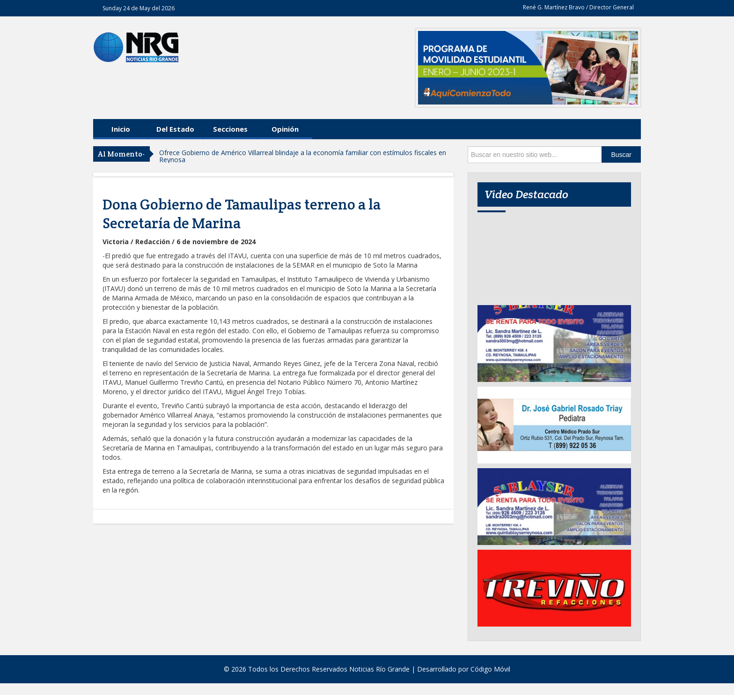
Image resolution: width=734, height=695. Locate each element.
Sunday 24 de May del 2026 (139, 8)
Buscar (621, 154)
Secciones (230, 129)
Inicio (120, 129)
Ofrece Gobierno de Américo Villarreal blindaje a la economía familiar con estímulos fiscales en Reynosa (302, 156)
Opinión (285, 129)
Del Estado (175, 129)
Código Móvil (490, 669)
